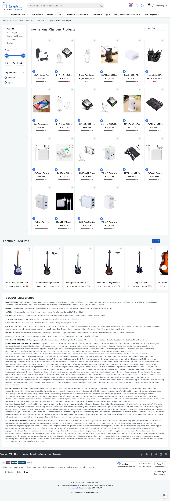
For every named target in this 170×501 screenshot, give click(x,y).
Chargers (10, 29)
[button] (158, 28)
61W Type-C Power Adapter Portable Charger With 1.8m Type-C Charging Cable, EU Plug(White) (155, 173)
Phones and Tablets (19, 14)
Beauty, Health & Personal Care (127, 14)
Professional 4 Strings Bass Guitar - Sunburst (109, 282)
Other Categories (151, 14)
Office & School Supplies (77, 14)
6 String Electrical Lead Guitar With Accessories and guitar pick (78, 282)
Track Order (61, 467)
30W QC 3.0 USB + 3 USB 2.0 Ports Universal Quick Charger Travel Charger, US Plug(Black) (87, 124)
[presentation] (164, 267)
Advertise (145, 465)
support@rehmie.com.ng (80, 488)
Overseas (11, 77)
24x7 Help (92, 467)
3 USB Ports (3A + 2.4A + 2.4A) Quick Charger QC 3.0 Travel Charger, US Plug (87, 222)
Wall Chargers (12, 32)
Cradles (10, 43)
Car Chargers (12, 39)
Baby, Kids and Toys (101, 14)
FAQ (10, 454)
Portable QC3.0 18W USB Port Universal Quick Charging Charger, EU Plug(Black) (155, 75)
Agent (160, 472)
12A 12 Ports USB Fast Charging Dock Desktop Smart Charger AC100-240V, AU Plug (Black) (132, 173)
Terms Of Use (18, 467)
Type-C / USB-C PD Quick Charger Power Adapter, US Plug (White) (132, 75)
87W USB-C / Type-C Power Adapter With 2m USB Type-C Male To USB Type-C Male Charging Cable (64, 222)
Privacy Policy (31, 467)
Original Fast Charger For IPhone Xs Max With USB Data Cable (87, 75)
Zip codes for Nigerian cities (40, 454)
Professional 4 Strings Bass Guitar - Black (47, 282)
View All (156, 241)
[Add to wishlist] (29, 248)
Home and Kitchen (55, 14)
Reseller (83, 467)
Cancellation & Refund (46, 467)
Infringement (6, 467)
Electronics (37, 14)
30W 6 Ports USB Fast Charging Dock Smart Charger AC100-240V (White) (132, 124)
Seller (160, 465)
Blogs (16, 454)
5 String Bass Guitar (139, 282)
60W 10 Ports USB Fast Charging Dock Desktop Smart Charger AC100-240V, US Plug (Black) (155, 124)
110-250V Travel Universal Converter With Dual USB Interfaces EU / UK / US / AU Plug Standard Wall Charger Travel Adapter (109, 222)
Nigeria (10, 82)
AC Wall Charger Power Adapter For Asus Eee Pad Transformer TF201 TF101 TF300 (42, 75)
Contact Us (57, 454)
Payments (24, 454)
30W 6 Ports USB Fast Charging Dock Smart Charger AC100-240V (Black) (109, 75)
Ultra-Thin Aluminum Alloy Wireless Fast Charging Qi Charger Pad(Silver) (42, 124)
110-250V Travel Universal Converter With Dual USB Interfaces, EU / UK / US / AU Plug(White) (109, 173)
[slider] (7, 56)
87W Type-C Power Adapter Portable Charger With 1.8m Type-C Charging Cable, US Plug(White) (42, 173)
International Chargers (15, 36)
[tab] (14, 72)
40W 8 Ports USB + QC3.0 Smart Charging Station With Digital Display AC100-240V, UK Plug (64, 173)
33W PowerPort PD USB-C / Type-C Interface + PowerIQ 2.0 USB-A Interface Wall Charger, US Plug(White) (42, 222)
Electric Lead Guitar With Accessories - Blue (17, 282)
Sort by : (147, 28)
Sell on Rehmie (72, 467)
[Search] (65, 5)
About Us (3, 454)
